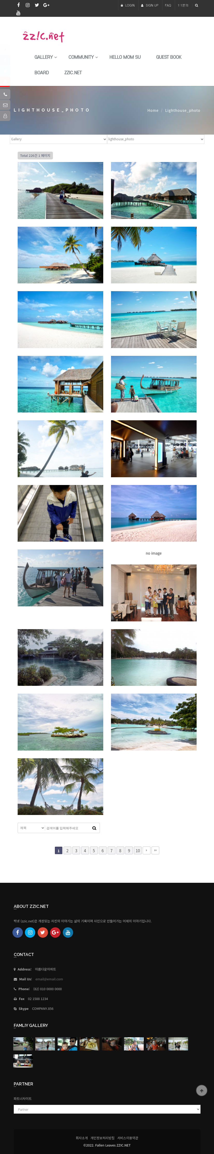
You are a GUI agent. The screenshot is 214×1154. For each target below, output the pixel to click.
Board (41, 73)
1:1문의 (183, 5)
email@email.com (49, 978)
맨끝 (155, 850)
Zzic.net (73, 73)
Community (81, 57)
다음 (146, 850)
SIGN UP (149, 5)
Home (152, 110)
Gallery (43, 57)
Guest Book (168, 57)
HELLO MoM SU (125, 57)
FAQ (168, 5)
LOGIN (128, 5)
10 (138, 850)
